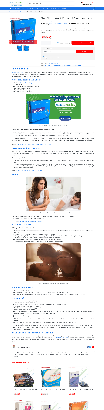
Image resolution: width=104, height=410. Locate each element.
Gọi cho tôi (84, 51)
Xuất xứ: (43, 25)
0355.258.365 (88, 2)
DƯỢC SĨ (64, 8)
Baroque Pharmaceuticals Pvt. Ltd (58, 23)
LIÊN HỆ (38, 8)
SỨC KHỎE (30, 8)
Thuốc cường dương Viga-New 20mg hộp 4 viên (30, 170)
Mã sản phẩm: (72, 23)
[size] (46, 43)
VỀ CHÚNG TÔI (55, 8)
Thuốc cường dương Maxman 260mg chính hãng (31, 221)
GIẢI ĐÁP (45, 8)
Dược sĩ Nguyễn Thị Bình (23, 347)
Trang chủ (11, 11)
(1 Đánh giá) (50, 21)
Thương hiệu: (45, 23)
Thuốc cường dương (20, 11)
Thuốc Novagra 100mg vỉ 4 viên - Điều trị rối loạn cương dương (34, 144)
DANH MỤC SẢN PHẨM (16, 9)
